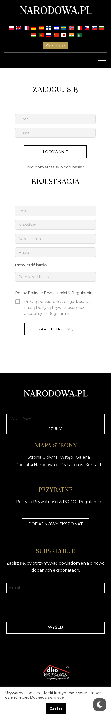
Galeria (83, 457)
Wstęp (66, 457)
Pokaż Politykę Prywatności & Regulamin (53, 292)
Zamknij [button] (56, 708)
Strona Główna (43, 457)
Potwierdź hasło (31, 264)
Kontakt (93, 464)
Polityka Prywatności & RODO (46, 501)
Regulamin (90, 501)
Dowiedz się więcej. (47, 697)
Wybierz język (55, 45)
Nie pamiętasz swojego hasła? (55, 167)
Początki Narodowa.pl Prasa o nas (49, 464)
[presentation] (55, 607)
